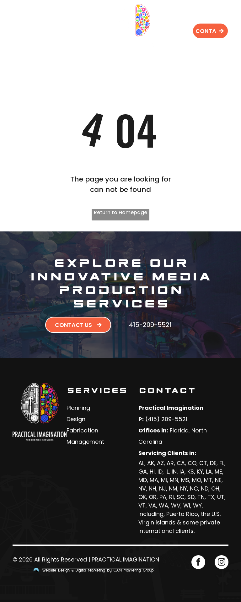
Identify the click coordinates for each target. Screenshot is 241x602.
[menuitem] (80, 15)
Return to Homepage (120, 212)
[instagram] (221, 563)
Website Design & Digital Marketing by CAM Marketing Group (98, 570)
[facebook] (198, 563)
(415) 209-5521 (166, 419)
